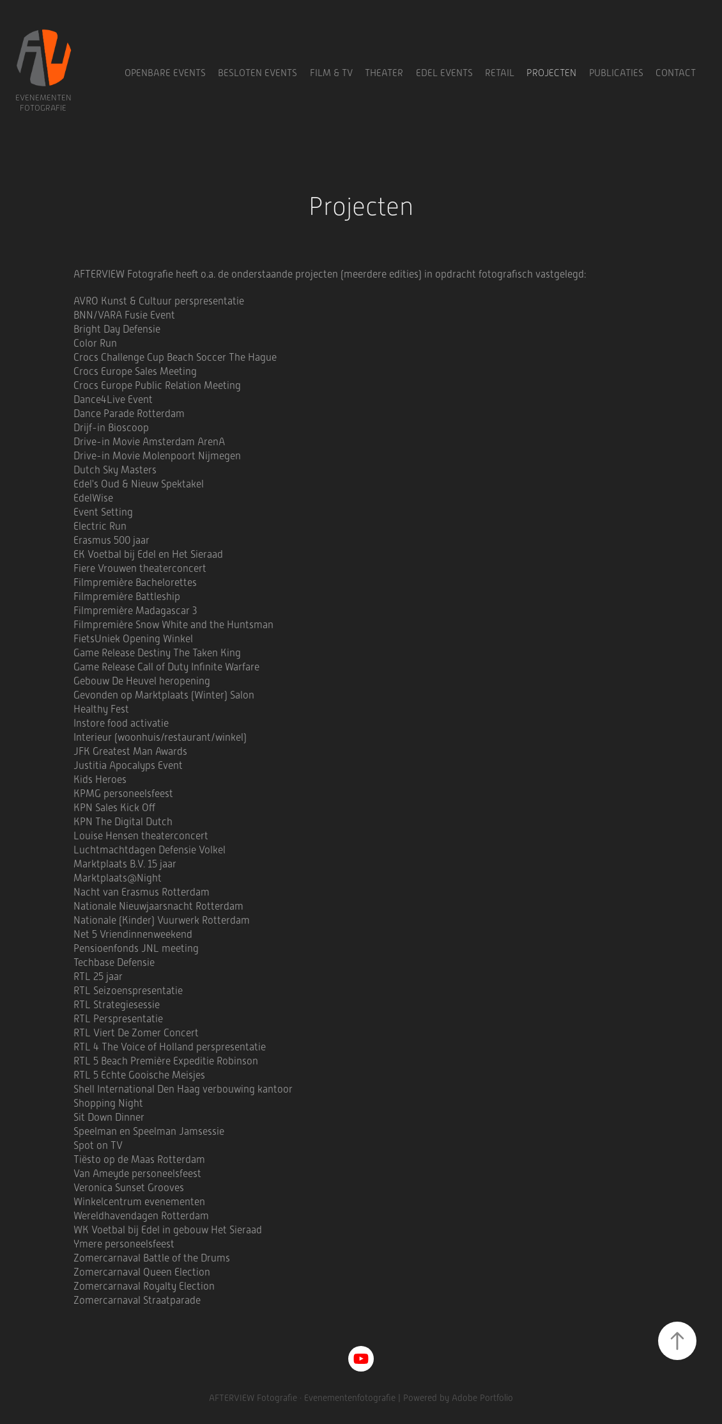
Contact (676, 73)
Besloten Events (257, 73)
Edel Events (444, 73)
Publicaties (616, 73)
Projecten (551, 73)
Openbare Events (165, 73)
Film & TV (331, 73)
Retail (499, 73)
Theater (384, 73)
